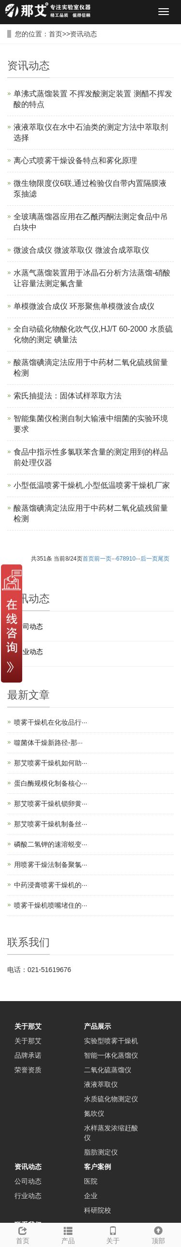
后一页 (149, 558)
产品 (68, 1234)
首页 (55, 34)
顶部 (158, 1234)
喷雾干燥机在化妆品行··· (50, 722)
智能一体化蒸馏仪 (111, 1055)
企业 (90, 1196)
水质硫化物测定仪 (111, 1099)
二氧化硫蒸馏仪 (107, 1070)
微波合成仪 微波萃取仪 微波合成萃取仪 (81, 250)
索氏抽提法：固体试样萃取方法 (68, 396)
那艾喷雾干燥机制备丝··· (50, 824)
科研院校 (97, 1210)
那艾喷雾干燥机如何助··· (50, 763)
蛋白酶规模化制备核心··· (50, 783)
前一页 (102, 558)
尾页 (163, 558)
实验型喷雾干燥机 (111, 1041)
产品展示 (97, 1026)
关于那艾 (28, 1026)
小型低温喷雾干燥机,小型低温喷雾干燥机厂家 (92, 485)
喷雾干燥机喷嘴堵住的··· (50, 905)
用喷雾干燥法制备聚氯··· (50, 864)
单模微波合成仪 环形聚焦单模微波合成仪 (84, 306)
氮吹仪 (94, 1113)
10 (132, 558)
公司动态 (29, 626)
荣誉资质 (28, 1070)
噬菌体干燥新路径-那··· (48, 742)
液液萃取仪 (101, 1084)
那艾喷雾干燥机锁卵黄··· (50, 803)
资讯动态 (83, 34)
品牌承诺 (28, 1055)
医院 (90, 1181)
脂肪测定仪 (101, 1152)
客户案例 (97, 1167)
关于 (113, 1234)
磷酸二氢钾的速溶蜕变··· (50, 844)
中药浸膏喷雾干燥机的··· (50, 885)
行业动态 (29, 651)
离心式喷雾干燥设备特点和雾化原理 (75, 160)
